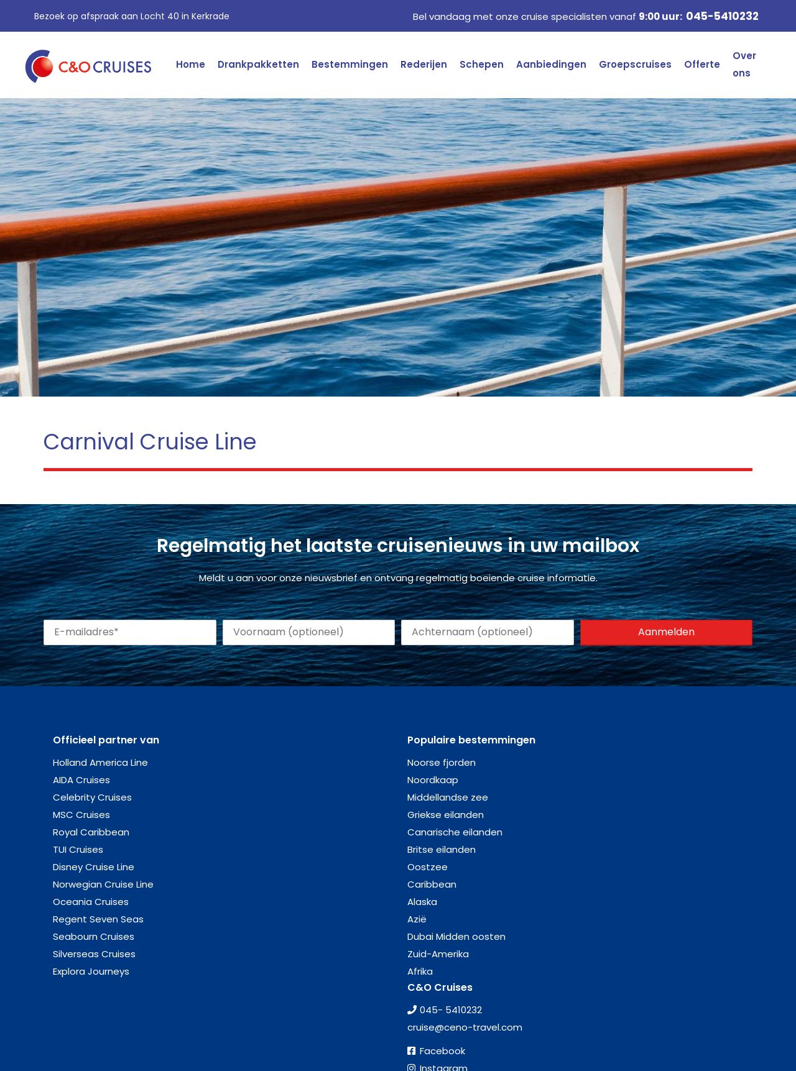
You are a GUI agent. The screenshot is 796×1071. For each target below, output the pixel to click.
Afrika (420, 971)
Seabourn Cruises (93, 936)
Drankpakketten (258, 64)
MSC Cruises (81, 814)
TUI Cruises (78, 849)
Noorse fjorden (441, 762)
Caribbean (431, 884)
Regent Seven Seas (98, 919)
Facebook (442, 1050)
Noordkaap (432, 779)
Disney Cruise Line (93, 866)
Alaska (422, 901)
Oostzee (427, 866)
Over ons (744, 64)
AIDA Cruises (81, 779)
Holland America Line (100, 762)
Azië (417, 919)
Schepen (482, 64)
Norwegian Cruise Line (103, 884)
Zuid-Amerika (438, 953)
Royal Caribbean (91, 832)
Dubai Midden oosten (456, 936)
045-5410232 (722, 16)
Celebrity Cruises (92, 797)
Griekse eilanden (445, 814)
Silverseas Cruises (94, 953)
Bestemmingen (350, 64)
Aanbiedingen (551, 64)
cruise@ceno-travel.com (464, 1027)
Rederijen (423, 64)
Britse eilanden (441, 849)
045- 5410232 (451, 1009)
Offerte (702, 64)
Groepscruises (635, 64)
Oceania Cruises (91, 901)
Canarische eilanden (454, 832)
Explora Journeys (91, 971)
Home (190, 64)
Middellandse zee (447, 797)
